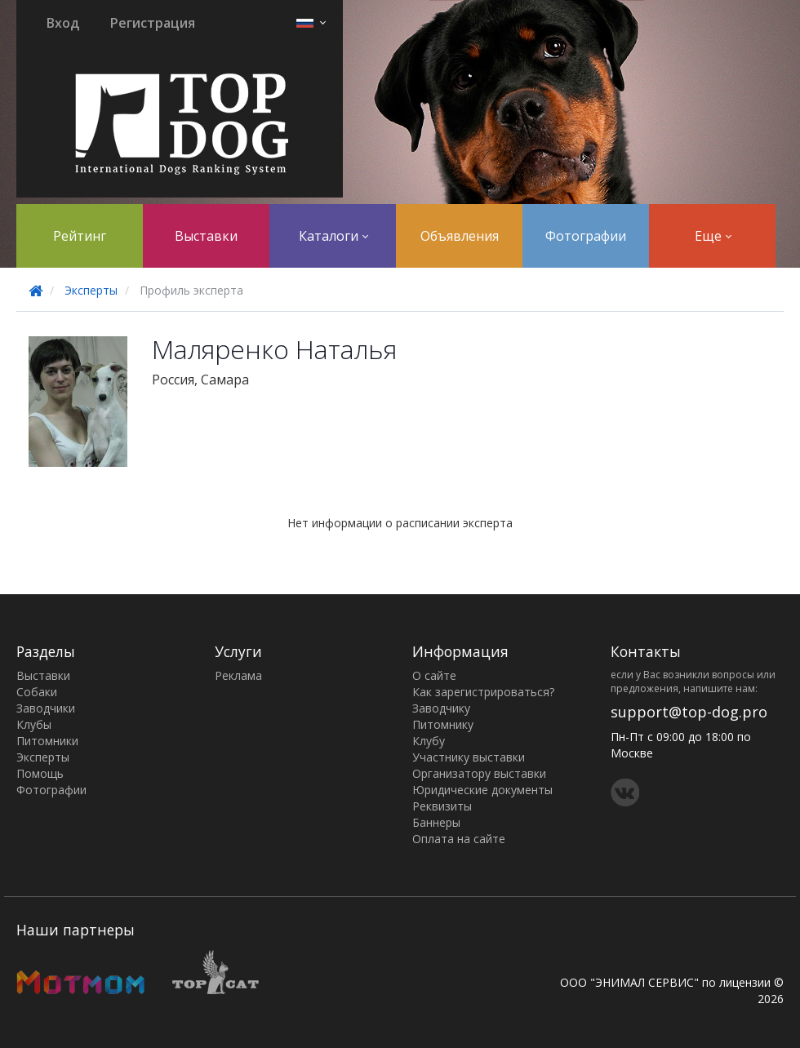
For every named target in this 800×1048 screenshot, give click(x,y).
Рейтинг (79, 236)
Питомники (47, 740)
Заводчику (441, 708)
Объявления (459, 236)
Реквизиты (442, 806)
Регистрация (152, 23)
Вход (63, 23)
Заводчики (45, 708)
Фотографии (585, 236)
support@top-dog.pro (689, 712)
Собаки (36, 691)
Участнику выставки (468, 757)
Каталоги (333, 236)
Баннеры (436, 822)
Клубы (33, 724)
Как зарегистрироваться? (483, 691)
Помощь (40, 773)
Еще (713, 236)
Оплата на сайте (458, 838)
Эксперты (91, 290)
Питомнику (442, 724)
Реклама (238, 675)
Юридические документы (482, 789)
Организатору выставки (479, 773)
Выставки (206, 236)
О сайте (434, 675)
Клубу (428, 740)
